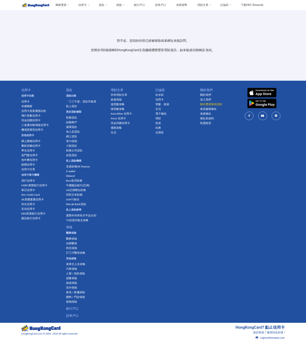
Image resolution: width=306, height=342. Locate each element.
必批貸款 (71, 155)
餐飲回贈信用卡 (31, 145)
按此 (209, 50)
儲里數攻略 (117, 104)
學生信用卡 (28, 150)
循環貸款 (71, 126)
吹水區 (159, 94)
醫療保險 (71, 238)
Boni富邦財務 (74, 180)
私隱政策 (205, 123)
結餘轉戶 (71, 122)
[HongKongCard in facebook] (249, 116)
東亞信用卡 (28, 190)
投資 (158, 123)
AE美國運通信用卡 (32, 199)
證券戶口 (160, 5)
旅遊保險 (71, 282)
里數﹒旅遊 (162, 104)
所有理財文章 (119, 94)
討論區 (224, 5)
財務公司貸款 (74, 150)
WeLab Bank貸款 (76, 204)
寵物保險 (71, 301)
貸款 (101, 5)
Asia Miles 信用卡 (121, 113)
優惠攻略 (116, 127)
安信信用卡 (28, 208)
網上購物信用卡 (31, 141)
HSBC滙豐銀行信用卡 (34, 185)
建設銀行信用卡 (31, 218)
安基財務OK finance (78, 166)
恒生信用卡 (28, 204)
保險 (119, 5)
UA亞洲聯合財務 (76, 190)
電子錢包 (160, 113)
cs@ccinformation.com (270, 338)
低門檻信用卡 (29, 155)
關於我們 (205, 94)
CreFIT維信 (72, 199)
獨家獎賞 (60, 5)
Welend (70, 175)
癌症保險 (71, 248)
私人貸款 (71, 106)
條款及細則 (207, 118)
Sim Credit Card (30, 194)
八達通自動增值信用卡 (35, 125)
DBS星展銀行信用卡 (33, 213)
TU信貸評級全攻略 (77, 220)
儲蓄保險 (71, 278)
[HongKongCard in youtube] (262, 116)
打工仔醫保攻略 (75, 252)
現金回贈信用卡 (31, 120)
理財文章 (202, 5)
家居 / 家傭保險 (75, 292)
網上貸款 (71, 136)
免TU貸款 (72, 141)
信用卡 (82, 5)
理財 (158, 118)
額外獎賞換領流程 (211, 104)
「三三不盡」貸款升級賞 (81, 101)
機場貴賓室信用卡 (32, 129)
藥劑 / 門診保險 (75, 297)
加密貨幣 (181, 5)
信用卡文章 (28, 169)
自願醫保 (71, 243)
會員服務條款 (208, 108)
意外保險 (71, 287)
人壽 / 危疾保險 (75, 273)
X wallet (70, 171)
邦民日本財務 (74, 194)
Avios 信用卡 (118, 118)
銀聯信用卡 (28, 164)
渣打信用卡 (28, 180)
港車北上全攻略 (75, 264)
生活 (113, 132)
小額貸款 (71, 145)
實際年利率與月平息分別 (81, 215)
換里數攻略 (117, 108)
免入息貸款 (73, 131)
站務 (158, 127)
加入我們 (205, 99)
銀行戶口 (139, 5)
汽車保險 (71, 268)
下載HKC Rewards (252, 5)
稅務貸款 (71, 117)
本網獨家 (26, 106)
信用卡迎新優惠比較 (33, 110)
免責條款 (205, 113)
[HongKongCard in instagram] (276, 116)
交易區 (159, 132)
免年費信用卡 (29, 159)
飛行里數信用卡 (31, 115)
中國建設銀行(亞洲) (78, 185)
